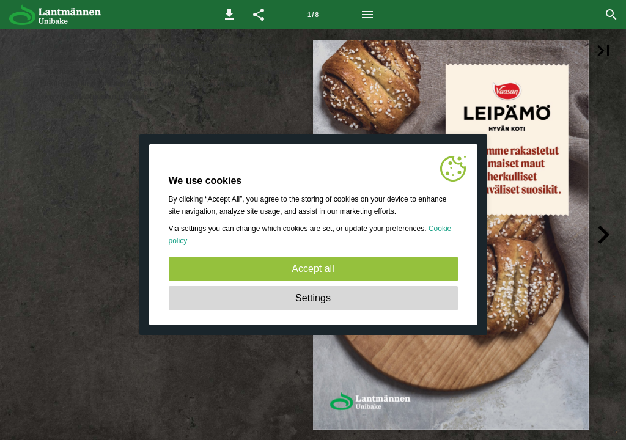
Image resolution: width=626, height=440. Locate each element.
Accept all (313, 268)
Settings (313, 298)
